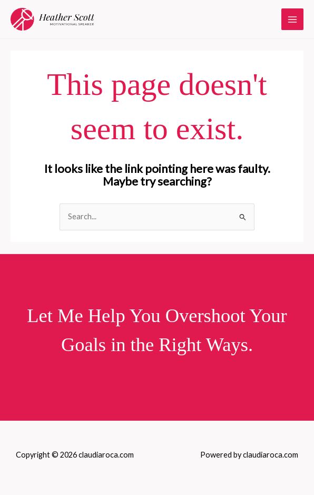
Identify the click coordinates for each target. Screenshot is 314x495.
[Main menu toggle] (292, 19)
